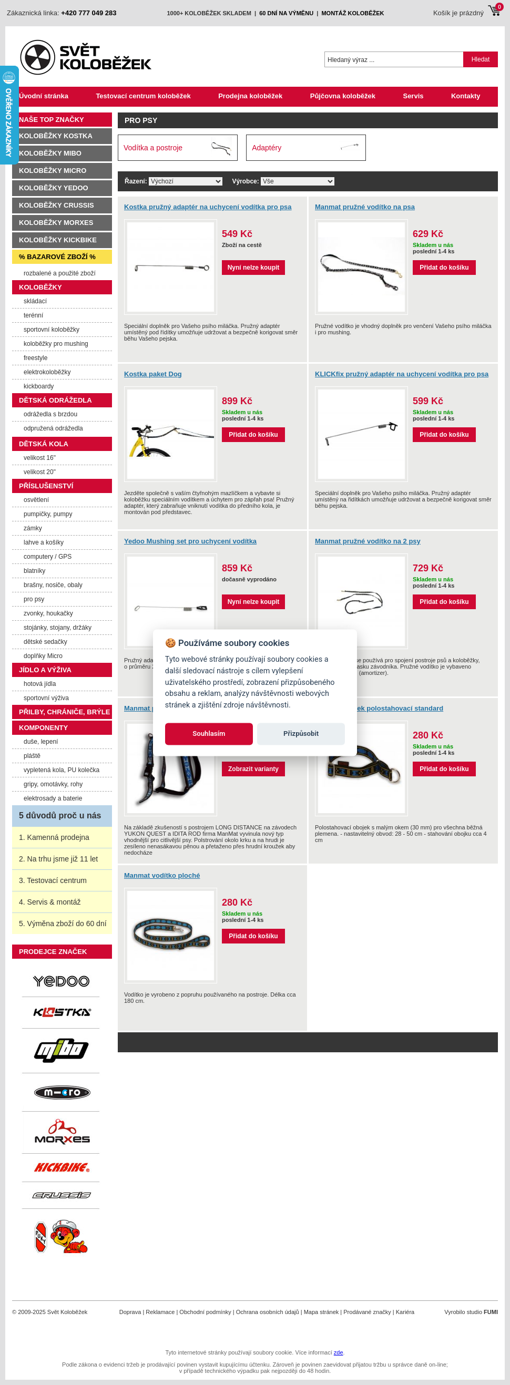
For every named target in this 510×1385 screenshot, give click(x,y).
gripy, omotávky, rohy (53, 784)
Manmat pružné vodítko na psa (365, 207)
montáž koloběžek (352, 13)
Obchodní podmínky (205, 1312)
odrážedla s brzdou (50, 414)
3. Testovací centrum (53, 880)
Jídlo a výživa (45, 670)
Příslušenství (46, 486)
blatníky (34, 570)
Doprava (130, 1312)
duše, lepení (41, 741)
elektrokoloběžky (47, 372)
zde (338, 1352)
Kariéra (405, 1312)
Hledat (481, 59)
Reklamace (160, 1312)
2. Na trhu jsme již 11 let (58, 859)
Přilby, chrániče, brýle (64, 712)
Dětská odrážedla (55, 400)
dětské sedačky (45, 641)
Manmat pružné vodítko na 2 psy (368, 541)
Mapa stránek (321, 1312)
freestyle (35, 358)
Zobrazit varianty (253, 769)
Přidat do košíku (444, 267)
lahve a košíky (44, 542)
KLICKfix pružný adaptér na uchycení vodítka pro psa (401, 374)
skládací (35, 301)
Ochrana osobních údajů (267, 1312)
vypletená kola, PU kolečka (61, 770)
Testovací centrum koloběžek (143, 96)
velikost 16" (40, 457)
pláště (32, 756)
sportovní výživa (46, 698)
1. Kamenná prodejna (54, 837)
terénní (33, 315)
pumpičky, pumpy (48, 514)
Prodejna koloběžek (250, 96)
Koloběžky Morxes (56, 223)
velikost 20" (40, 472)
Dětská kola (43, 444)
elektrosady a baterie (53, 798)
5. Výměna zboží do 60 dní (63, 923)
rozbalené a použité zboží (60, 273)
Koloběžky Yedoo (53, 188)
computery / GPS (48, 556)
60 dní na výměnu (286, 13)
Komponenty (43, 728)
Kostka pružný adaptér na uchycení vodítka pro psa (208, 207)
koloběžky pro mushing (56, 343)
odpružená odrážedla (53, 428)
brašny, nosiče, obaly (53, 585)
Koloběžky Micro (52, 171)
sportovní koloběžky (51, 329)
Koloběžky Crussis (56, 205)
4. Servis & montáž (50, 902)
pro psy (34, 599)
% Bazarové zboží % (57, 257)
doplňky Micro (43, 656)
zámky (33, 528)
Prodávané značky (367, 1312)
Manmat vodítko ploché (162, 875)
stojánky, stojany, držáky (57, 627)
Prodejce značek (53, 952)
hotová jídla (40, 684)
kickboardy (39, 386)
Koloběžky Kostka (56, 136)
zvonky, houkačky (48, 613)
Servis (413, 96)
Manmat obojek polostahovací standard (379, 708)
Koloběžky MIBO (50, 153)
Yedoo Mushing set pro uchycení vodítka (190, 541)
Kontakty (466, 96)
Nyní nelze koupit (254, 267)
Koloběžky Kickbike (58, 240)
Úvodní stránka (43, 96)
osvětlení (36, 500)
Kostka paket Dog (153, 374)
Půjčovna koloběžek (342, 96)
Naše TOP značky (51, 120)
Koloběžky (40, 287)
